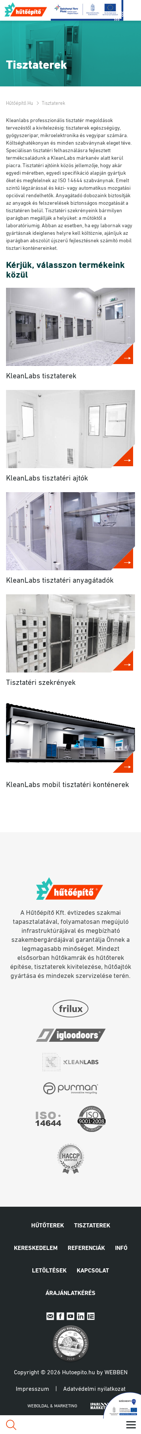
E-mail (50, 1316)
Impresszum (32, 1389)
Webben (116, 1373)
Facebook (60, 1316)
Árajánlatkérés (70, 1293)
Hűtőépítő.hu (26, 9)
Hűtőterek (47, 1226)
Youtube (70, 1316)
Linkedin (81, 1316)
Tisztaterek (92, 1226)
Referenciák (86, 1248)
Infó (121, 1248)
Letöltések (49, 1271)
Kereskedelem (36, 1248)
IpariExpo (91, 1316)
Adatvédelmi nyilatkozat (94, 1389)
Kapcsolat (93, 1271)
